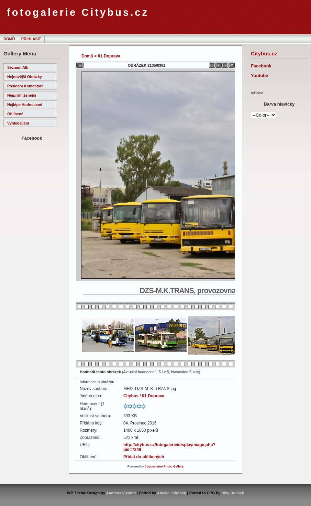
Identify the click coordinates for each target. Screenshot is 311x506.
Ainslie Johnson (171, 493)
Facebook (261, 65)
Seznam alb (18, 67)
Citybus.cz (264, 53)
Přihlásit (31, 39)
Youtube (259, 75)
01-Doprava (109, 56)
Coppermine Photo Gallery (164, 466)
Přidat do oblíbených (143, 456)
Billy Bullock (232, 493)
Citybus (130, 396)
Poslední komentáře (25, 86)
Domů (9, 39)
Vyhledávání (18, 123)
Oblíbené (15, 114)
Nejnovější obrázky (24, 77)
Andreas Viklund (121, 493)
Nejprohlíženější (21, 95)
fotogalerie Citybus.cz (78, 12)
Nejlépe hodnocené (24, 105)
